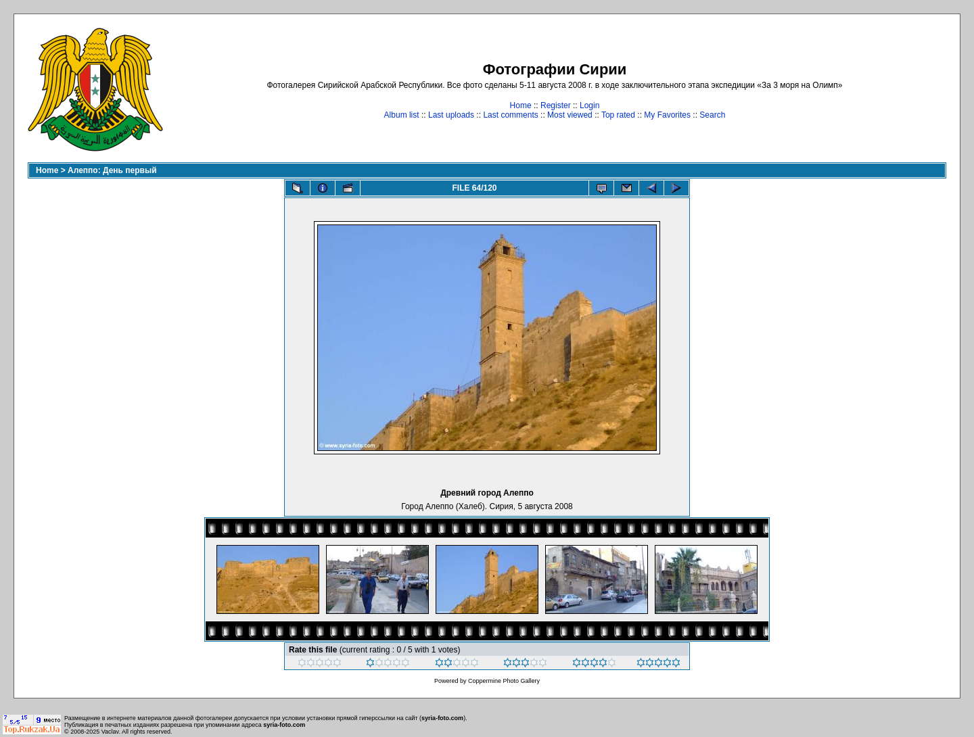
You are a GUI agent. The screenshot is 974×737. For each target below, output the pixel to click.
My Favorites (667, 115)
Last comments (510, 115)
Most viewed (570, 115)
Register (555, 105)
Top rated (618, 115)
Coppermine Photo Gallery (504, 680)
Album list (401, 115)
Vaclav (110, 731)
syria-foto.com (442, 718)
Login (589, 105)
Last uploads (451, 115)
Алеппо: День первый (112, 170)
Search (712, 115)
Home (521, 105)
